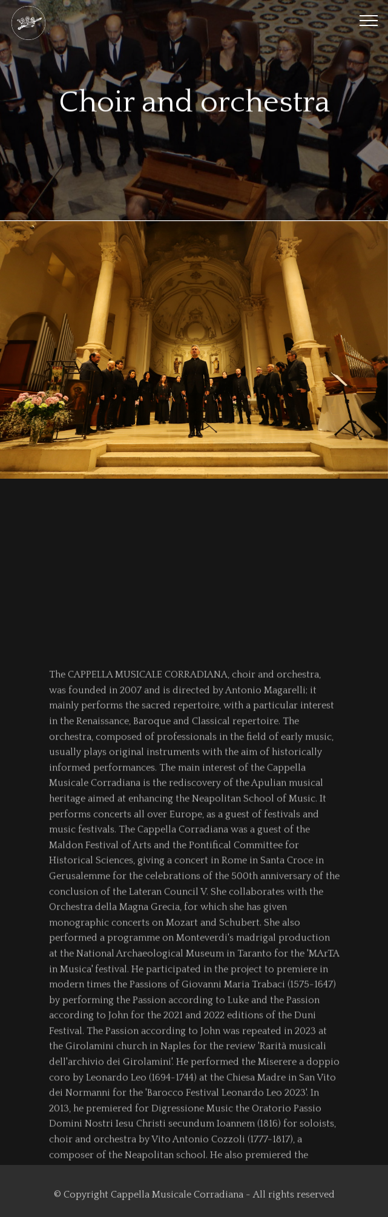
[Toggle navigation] (369, 20)
